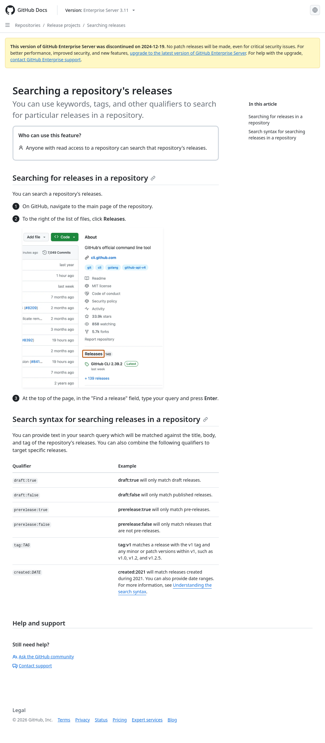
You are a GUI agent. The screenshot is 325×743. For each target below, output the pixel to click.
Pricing (120, 720)
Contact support (32, 666)
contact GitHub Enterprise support (45, 60)
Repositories (28, 25)
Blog (172, 720)
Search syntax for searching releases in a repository (110, 419)
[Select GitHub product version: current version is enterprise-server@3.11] (100, 10)
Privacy (82, 720)
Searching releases (106, 25)
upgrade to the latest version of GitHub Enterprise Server (188, 53)
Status (101, 720)
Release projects (64, 25)
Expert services (147, 720)
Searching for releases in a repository (83, 178)
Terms (64, 720)
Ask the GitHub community (43, 657)
